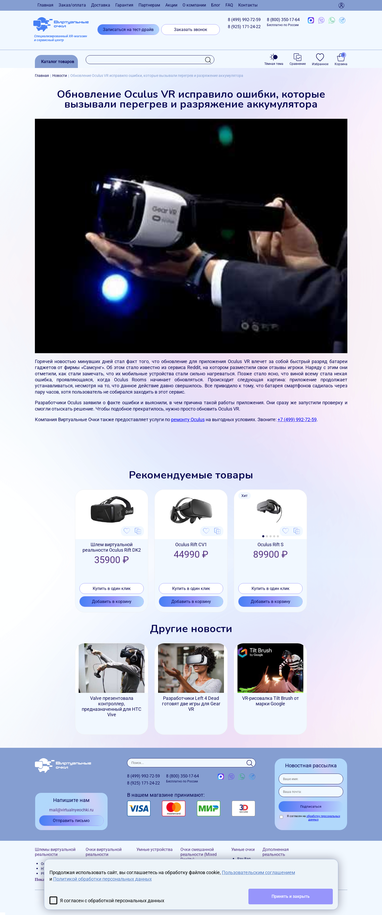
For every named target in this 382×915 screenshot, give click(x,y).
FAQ (229, 5)
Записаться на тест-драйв (128, 29)
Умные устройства (154, 849)
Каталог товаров (57, 61)
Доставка (100, 5)
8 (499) (244, 19)
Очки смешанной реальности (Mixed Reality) (198, 854)
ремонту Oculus (188, 419)
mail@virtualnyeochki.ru (71, 809)
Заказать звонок (190, 29)
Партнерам (149, 5)
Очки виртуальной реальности (104, 852)
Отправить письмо (71, 820)
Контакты (248, 5)
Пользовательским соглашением (258, 872)
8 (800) (283, 22)
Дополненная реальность (275, 852)
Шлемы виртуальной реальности (55, 852)
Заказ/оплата (72, 5)
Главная (45, 5)
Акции (171, 5)
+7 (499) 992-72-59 (297, 419)
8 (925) (244, 26)
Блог (215, 5)
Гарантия (124, 5)
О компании (194, 5)
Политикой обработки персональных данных (102, 879)
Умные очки (243, 849)
